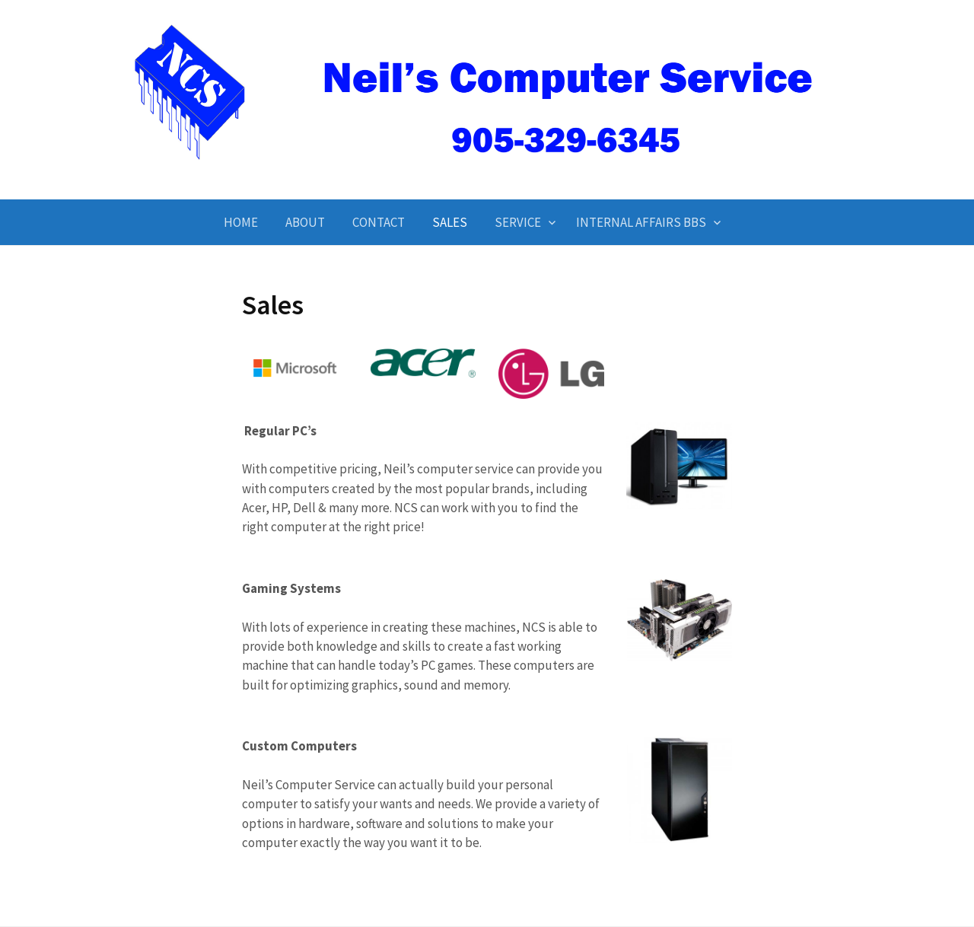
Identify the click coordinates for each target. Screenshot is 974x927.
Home (241, 222)
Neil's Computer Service (487, 173)
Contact (378, 222)
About (305, 222)
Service (518, 222)
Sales (449, 222)
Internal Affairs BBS (641, 222)
